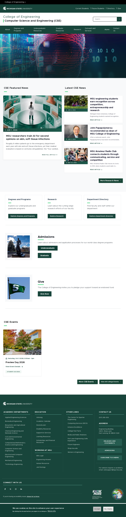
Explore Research (57, 216)
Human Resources (49, 463)
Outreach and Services (90, 30)
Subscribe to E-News (111, 457)
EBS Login (48, 455)
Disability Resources (49, 429)
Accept (97, 509)
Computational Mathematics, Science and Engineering (17, 444)
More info (52, 511)
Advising (39, 417)
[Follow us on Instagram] (16, 489)
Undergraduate (48, 248)
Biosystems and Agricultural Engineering (17, 426)
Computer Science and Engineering (13, 450)
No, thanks (108, 509)
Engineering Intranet (49, 459)
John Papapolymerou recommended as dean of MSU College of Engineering (105, 131)
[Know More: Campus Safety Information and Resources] (93, 490)
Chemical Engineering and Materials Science (14, 432)
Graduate (44, 255)
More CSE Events (86, 382)
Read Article (96, 120)
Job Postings (49, 467)
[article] (23, 207)
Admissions (110, 450)
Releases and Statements (113, 442)
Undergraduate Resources (39, 30)
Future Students (98, 8)
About (7, 29)
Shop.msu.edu (80, 448)
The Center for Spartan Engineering (80, 418)
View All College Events (110, 382)
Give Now (44, 294)
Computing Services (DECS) (80, 423)
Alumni (107, 29)
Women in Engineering (76, 452)
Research (77, 29)
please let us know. (33, 496)
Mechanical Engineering (13, 460)
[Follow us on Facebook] (5, 489)
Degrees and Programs (19, 30)
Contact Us (116, 30)
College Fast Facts (80, 431)
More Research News (109, 181)
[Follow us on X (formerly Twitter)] (11, 489)
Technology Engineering (14, 464)
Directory (111, 8)
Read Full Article (49, 154)
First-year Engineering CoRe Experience (78, 440)
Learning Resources (49, 436)
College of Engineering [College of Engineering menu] (14, 2)
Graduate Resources (60, 30)
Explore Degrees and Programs (23, 216)
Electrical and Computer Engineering (13, 455)
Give (119, 8)
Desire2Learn (49, 425)
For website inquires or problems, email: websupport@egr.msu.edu (111, 469)
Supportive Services (49, 433)
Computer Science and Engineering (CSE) (33, 20)
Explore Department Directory (101, 216)
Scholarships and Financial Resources (45, 441)
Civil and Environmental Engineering (13, 438)
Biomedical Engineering (13, 421)
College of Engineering (21, 16)
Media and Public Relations (77, 435)
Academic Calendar (49, 421)
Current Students (82, 8)
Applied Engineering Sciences (15, 417)
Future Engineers (74, 444)
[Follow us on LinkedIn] (21, 489)
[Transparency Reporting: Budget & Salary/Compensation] (114, 490)
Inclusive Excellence (75, 427)
